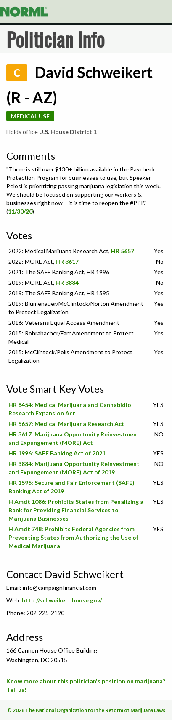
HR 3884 (67, 282)
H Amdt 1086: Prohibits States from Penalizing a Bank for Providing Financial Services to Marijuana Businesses (75, 510)
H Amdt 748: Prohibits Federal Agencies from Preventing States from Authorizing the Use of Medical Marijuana (73, 537)
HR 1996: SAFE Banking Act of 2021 (57, 453)
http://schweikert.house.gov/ (62, 600)
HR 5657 (122, 250)
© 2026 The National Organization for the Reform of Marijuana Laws (86, 710)
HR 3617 (67, 261)
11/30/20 (20, 211)
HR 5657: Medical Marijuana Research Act (66, 423)
